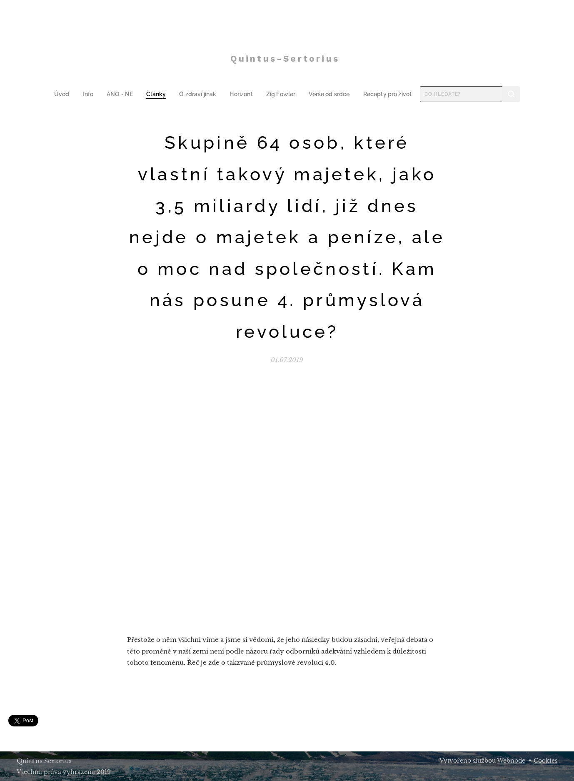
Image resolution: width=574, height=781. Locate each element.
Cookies (545, 760)
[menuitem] (70, 94)
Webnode (511, 760)
